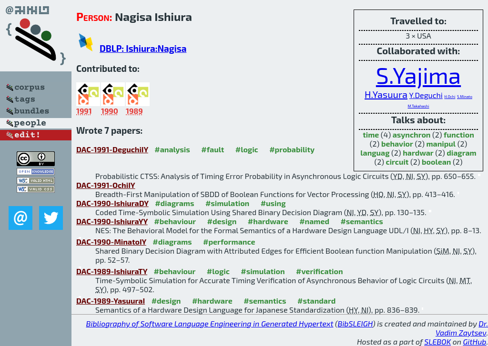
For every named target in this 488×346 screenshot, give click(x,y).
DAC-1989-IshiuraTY (111, 271)
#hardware (268, 221)
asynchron (412, 134)
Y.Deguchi (426, 94)
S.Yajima (418, 75)
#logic (246, 149)
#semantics (361, 221)
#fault (212, 149)
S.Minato (464, 96)
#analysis (172, 149)
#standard (316, 300)
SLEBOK (437, 341)
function (459, 134)
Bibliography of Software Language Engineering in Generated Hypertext (210, 323)
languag (374, 152)
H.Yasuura (386, 94)
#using (273, 203)
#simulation (227, 203)
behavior (397, 143)
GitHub (475, 341)
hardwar (418, 152)
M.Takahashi (418, 106)
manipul (441, 143)
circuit (397, 161)
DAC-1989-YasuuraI (110, 300)
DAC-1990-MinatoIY (111, 241)
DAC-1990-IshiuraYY (112, 221)
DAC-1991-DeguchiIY (112, 149)
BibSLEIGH (355, 323)
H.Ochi (449, 96)
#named (314, 221)
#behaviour (175, 221)
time (371, 134)
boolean (436, 161)
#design (222, 221)
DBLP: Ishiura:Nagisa (143, 48)
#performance (229, 241)
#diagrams (174, 203)
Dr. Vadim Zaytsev (462, 328)
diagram (461, 152)
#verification (319, 271)
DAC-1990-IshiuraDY (112, 203)
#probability (292, 149)
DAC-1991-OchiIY (105, 184)
